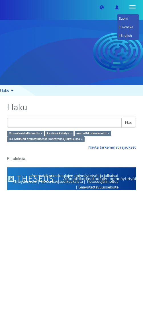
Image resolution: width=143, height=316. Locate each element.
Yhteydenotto (25, 181)
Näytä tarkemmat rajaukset (112, 147)
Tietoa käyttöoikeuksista (61, 181)
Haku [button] (6, 90)
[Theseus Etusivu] (4, 7)
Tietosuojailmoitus (102, 181)
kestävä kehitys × (59, 133)
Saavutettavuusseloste (98, 187)
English (126, 35)
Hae (128, 122)
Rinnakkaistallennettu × (25, 133)
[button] (102, 7)
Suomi (123, 18)
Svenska (126, 27)
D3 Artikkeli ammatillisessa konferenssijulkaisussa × (46, 139)
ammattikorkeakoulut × (92, 133)
